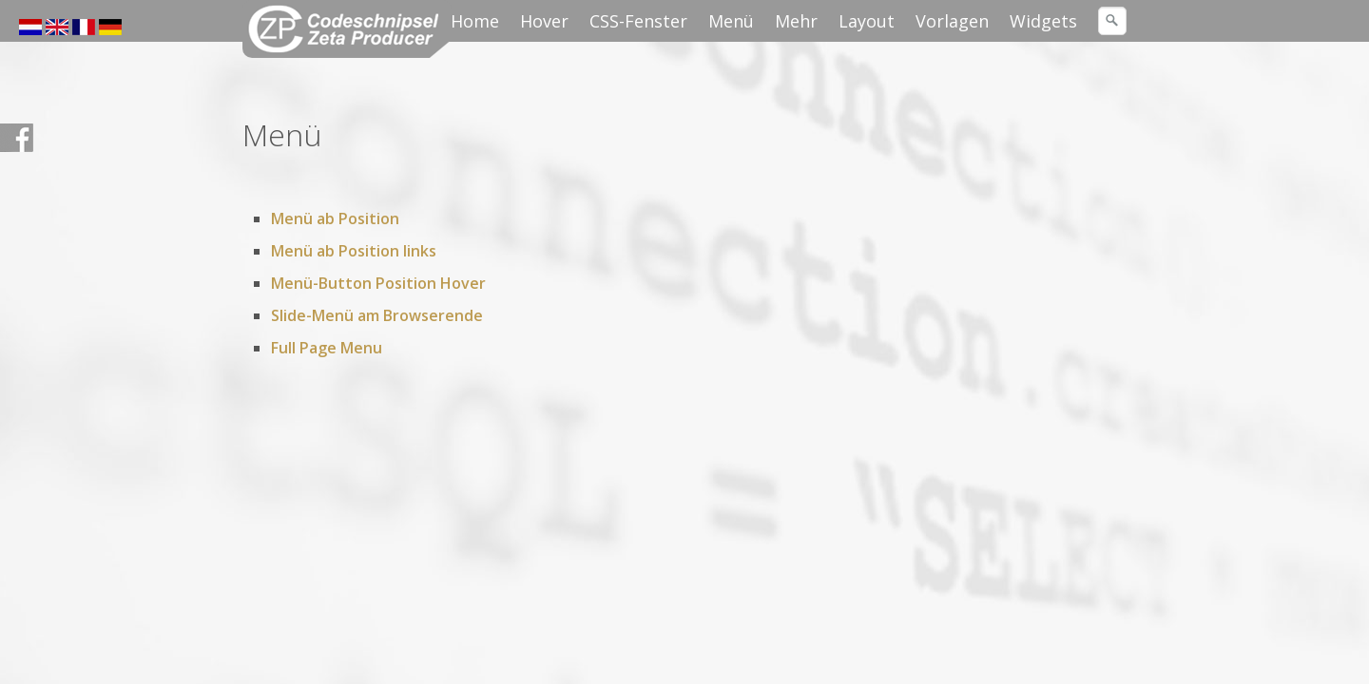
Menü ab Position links (353, 250)
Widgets (1043, 21)
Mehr (796, 21)
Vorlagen (952, 21)
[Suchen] (1112, 21)
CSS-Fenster (638, 21)
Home (475, 21)
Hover (544, 21)
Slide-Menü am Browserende (377, 315)
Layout (867, 21)
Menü (731, 21)
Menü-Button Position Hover (378, 283)
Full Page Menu (326, 347)
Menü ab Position (335, 218)
